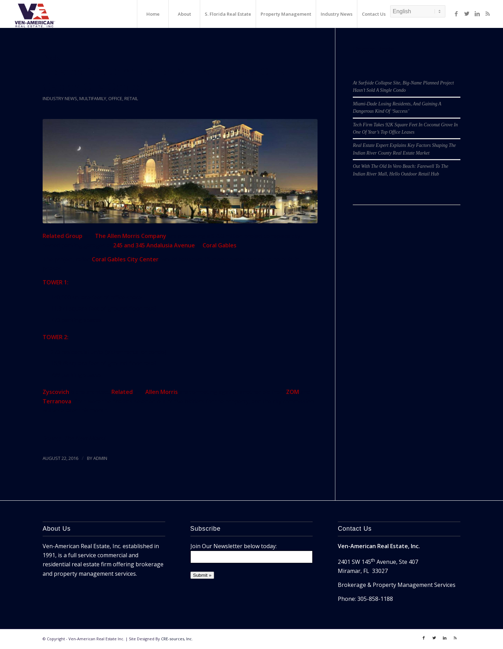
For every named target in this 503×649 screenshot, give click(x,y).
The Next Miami (84, 438)
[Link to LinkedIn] (477, 13)
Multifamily (92, 98)
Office (115, 98)
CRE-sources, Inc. (177, 638)
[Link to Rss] (487, 13)
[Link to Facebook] (456, 13)
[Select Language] (417, 11)
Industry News (60, 98)
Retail (131, 98)
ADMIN (100, 458)
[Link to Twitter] (466, 13)
